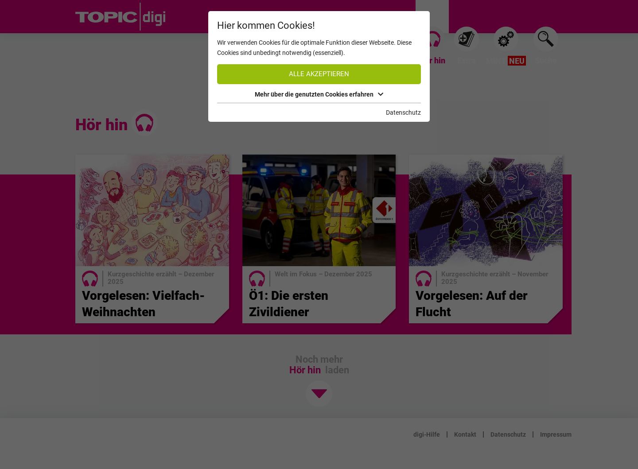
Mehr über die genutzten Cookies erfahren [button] (319, 94)
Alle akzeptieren (319, 74)
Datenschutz (403, 112)
